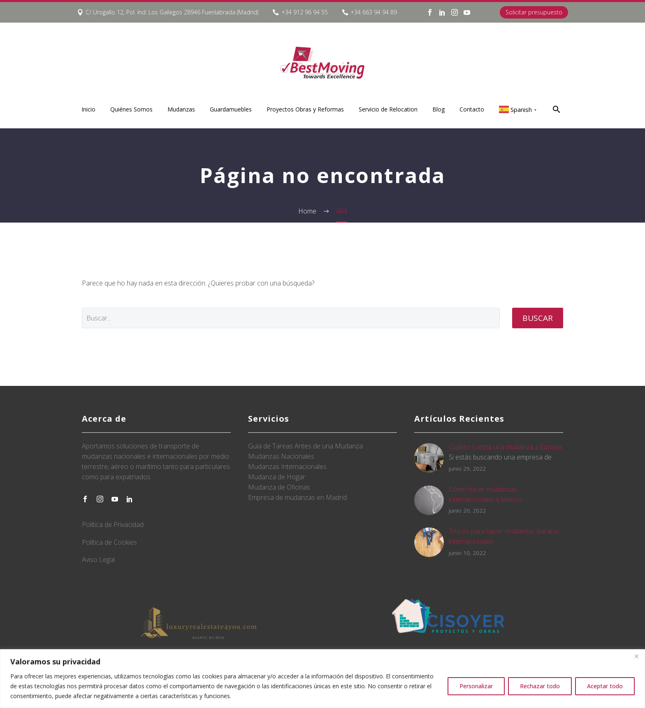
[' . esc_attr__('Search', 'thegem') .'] (291, 318)
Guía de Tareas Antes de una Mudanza (305, 445)
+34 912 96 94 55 (304, 12)
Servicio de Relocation (388, 109)
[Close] (636, 656)
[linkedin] (129, 499)
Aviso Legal (98, 559)
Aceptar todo (605, 686)
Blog (438, 109)
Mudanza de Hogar (276, 476)
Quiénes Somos (131, 109)
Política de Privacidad (113, 524)
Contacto (471, 109)
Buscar (537, 318)
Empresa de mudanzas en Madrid (297, 497)
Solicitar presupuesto (534, 12)
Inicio (88, 109)
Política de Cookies (109, 542)
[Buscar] (556, 109)
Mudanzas (181, 109)
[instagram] (100, 499)
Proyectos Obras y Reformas (305, 109)
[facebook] (85, 499)
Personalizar (476, 686)
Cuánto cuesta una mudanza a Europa (505, 446)
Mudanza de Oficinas (279, 487)
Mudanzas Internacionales (287, 466)
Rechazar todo (540, 686)
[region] (322, 678)
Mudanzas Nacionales (281, 456)
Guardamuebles (231, 109)
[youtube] (114, 499)
